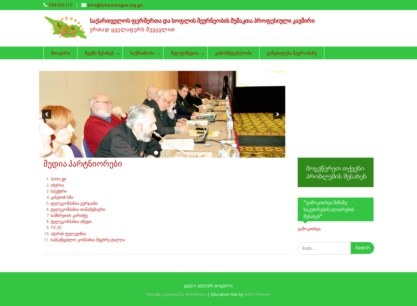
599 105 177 (60, 5)
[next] (277, 114)
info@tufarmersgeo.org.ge (115, 5)
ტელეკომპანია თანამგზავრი (78, 209)
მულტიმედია (185, 53)
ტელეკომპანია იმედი (71, 221)
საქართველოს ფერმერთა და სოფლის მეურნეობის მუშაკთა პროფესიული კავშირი (202, 20)
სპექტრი (59, 191)
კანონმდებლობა (233, 53)
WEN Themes (257, 294)
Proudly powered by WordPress (176, 294)
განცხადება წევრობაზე (292, 53)
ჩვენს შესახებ (99, 53)
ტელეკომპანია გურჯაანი (74, 203)
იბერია (57, 185)
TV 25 (56, 227)
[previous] (46, 114)
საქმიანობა (142, 53)
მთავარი (60, 53)
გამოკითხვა (309, 228)
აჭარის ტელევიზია (68, 233)
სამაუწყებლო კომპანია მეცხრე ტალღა (88, 239)
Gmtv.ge (58, 179)
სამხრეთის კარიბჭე (69, 215)
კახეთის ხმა (62, 197)
